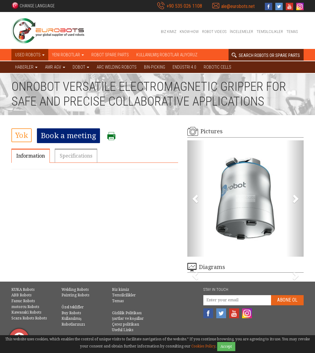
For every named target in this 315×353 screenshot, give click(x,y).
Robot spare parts (110, 54)
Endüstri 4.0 (184, 67)
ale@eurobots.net (238, 6)
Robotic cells (217, 67)
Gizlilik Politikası (127, 313)
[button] (33, 5)
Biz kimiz (168, 31)
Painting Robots (75, 295)
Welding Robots (75, 289)
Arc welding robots (117, 67)
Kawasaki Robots (26, 312)
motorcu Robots (25, 307)
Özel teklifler (73, 307)
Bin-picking (154, 67)
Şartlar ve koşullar (128, 318)
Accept (226, 346)
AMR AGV (55, 67)
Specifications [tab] (76, 156)
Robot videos (214, 31)
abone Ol (287, 300)
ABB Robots (21, 295)
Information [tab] (30, 156)
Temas (292, 31)
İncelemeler (241, 31)
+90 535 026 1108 (184, 6)
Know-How (189, 31)
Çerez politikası (125, 324)
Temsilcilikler (270, 31)
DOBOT (81, 67)
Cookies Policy (203, 346)
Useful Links (122, 330)
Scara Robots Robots (29, 318)
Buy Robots (71, 313)
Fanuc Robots (23, 301)
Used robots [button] (30, 54)
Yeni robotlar (68, 54)
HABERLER (26, 67)
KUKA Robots (22, 289)
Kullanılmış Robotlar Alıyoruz (166, 54)
